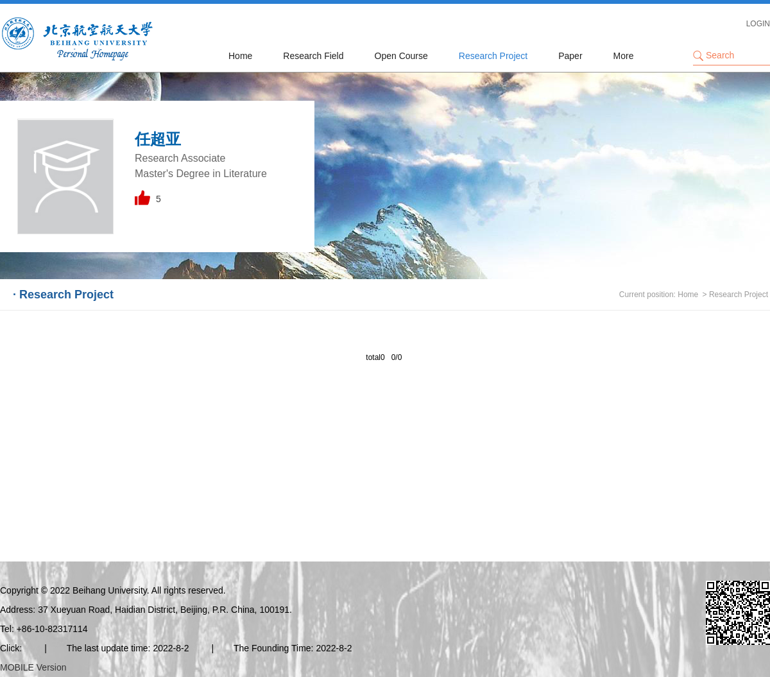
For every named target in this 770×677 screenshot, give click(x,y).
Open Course (401, 56)
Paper (570, 56)
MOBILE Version (33, 667)
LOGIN (758, 23)
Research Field (313, 56)
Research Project (493, 56)
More (623, 56)
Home (240, 56)
